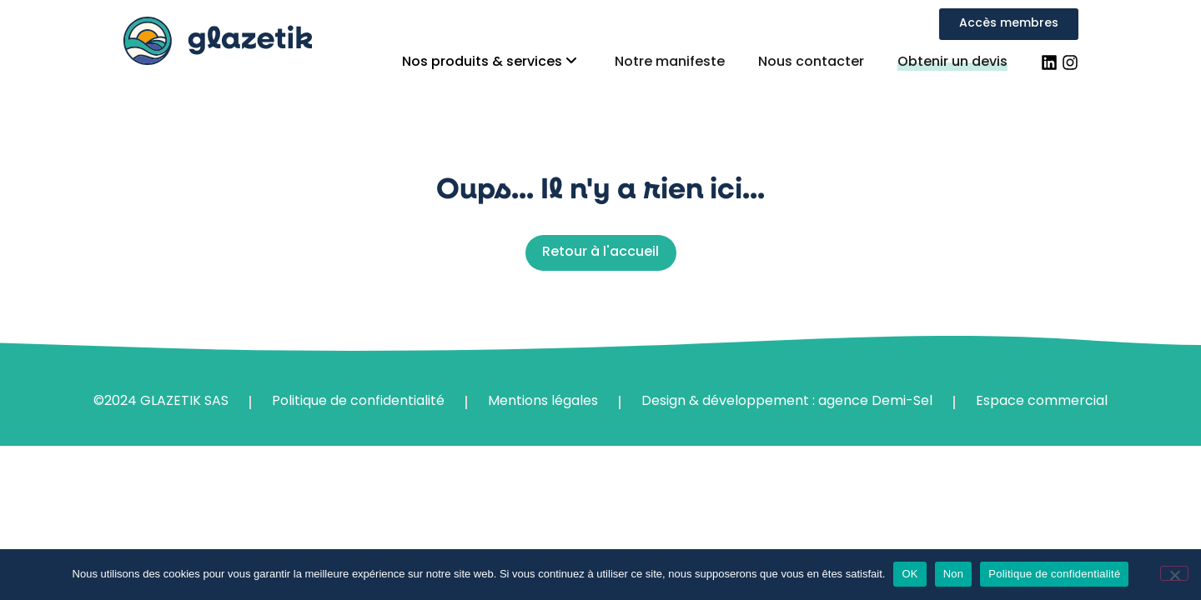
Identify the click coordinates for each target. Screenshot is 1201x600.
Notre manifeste (670, 62)
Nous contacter (811, 62)
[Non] (1174, 573)
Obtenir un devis (952, 62)
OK (909, 574)
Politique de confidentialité (1054, 574)
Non (953, 574)
